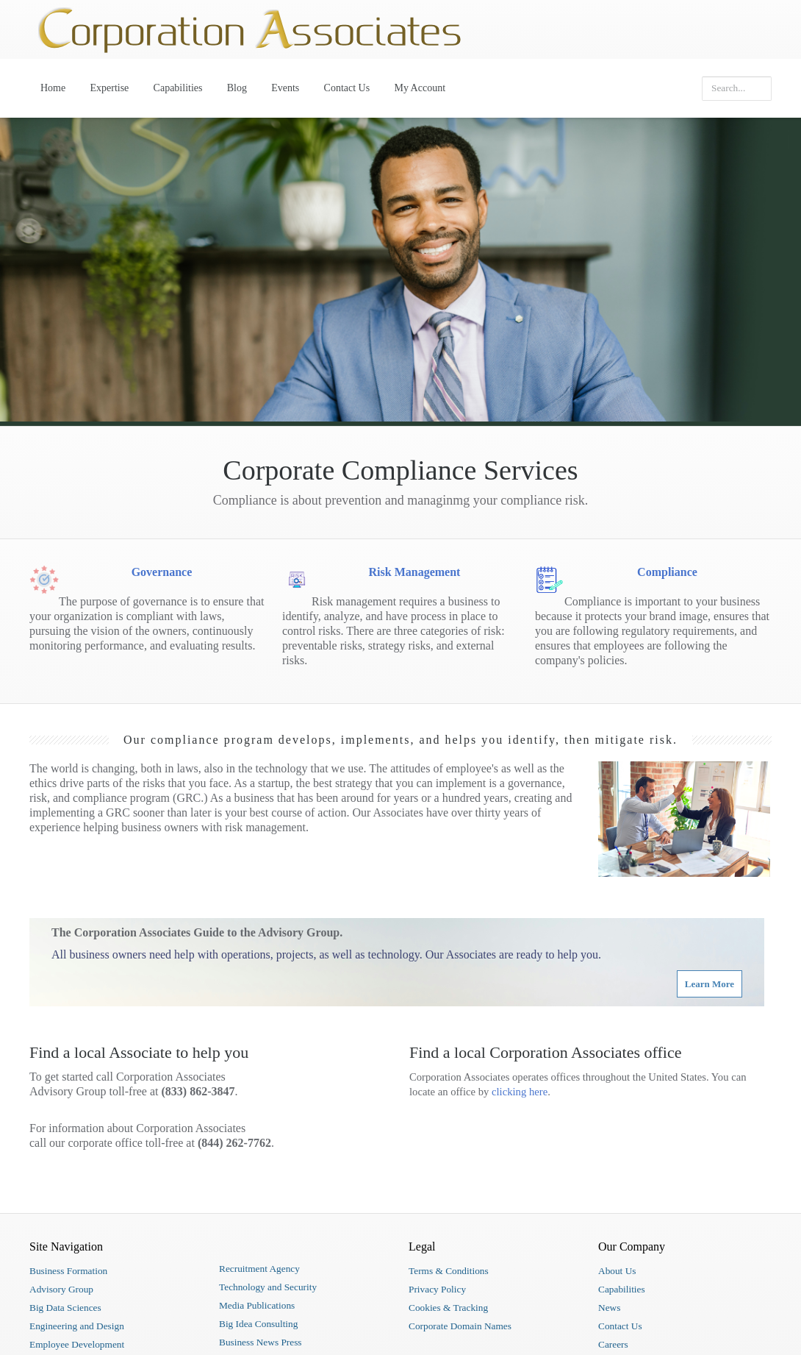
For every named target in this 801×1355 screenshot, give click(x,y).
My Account (419, 87)
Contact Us (347, 87)
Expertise (109, 87)
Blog (237, 87)
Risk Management (415, 572)
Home (52, 87)
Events (285, 87)
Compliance (667, 572)
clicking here (519, 1092)
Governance (162, 572)
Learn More (709, 983)
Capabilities (178, 87)
